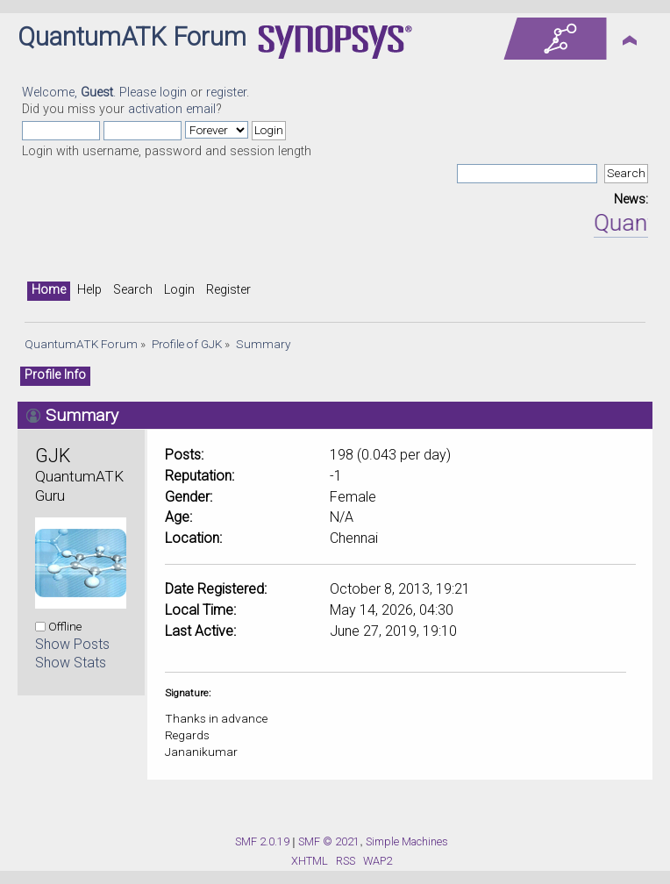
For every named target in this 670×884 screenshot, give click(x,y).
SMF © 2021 (329, 841)
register (226, 92)
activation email (172, 109)
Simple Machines (407, 841)
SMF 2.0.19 (262, 841)
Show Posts (72, 644)
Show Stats (70, 662)
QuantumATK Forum (132, 37)
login (173, 92)
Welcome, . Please (91, 92)
